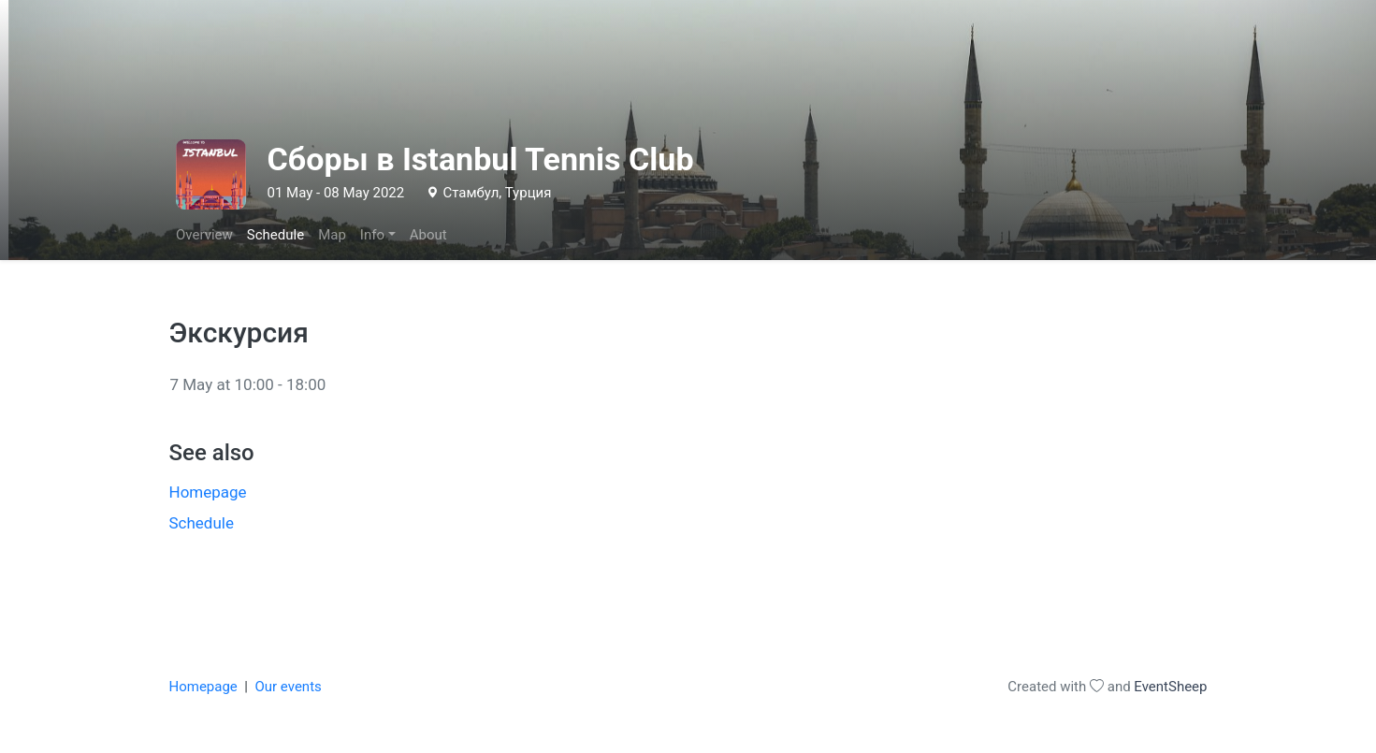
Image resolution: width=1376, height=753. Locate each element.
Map (332, 234)
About (428, 234)
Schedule (275, 234)
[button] (377, 235)
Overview (204, 234)
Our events (287, 686)
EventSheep (1170, 686)
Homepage (208, 492)
